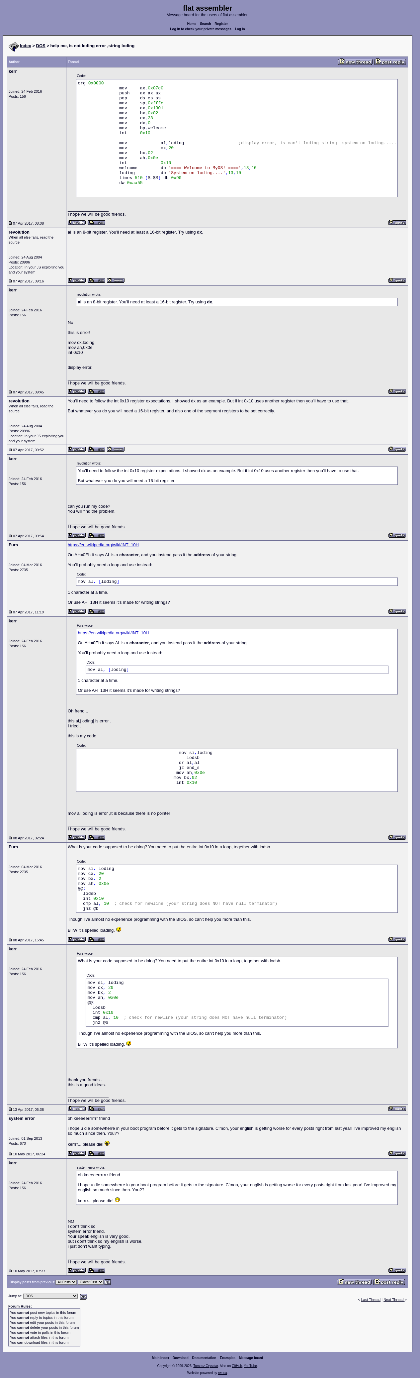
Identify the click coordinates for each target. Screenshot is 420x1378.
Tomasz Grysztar (205, 1366)
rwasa (222, 1373)
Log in (240, 29)
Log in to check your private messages (200, 29)
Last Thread (371, 1300)
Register (221, 24)
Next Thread (393, 1300)
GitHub (237, 1366)
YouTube (250, 1366)
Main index (160, 1358)
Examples (227, 1358)
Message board (251, 1358)
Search (205, 24)
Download (181, 1358)
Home (192, 24)
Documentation (204, 1358)
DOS (40, 45)
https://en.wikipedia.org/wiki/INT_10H (103, 544)
